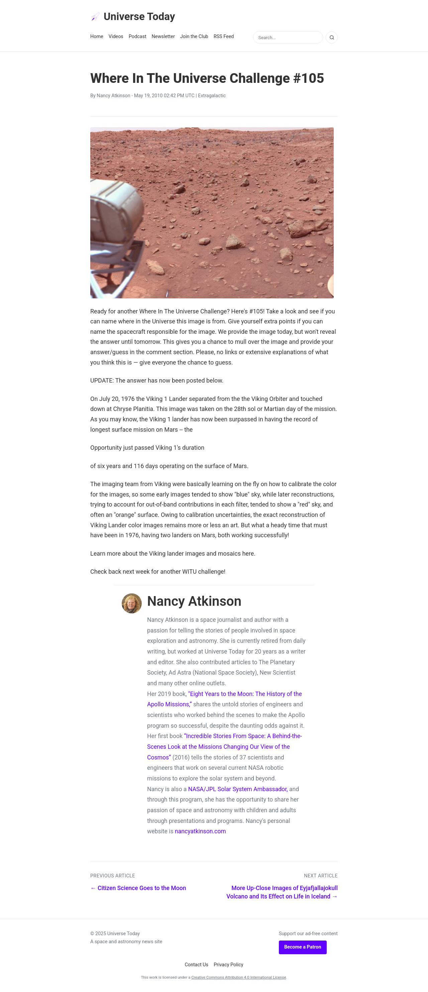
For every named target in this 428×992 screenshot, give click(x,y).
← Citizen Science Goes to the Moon (138, 888)
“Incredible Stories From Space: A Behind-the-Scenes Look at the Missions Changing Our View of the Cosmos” (224, 747)
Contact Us (196, 965)
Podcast (137, 37)
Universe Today (133, 17)
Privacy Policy (228, 965)
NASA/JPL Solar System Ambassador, (238, 789)
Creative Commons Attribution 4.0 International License (238, 978)
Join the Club (194, 37)
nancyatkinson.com (200, 832)
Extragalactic (212, 96)
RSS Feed (224, 37)
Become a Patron (302, 948)
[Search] (332, 38)
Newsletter (163, 37)
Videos (116, 37)
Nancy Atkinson (113, 96)
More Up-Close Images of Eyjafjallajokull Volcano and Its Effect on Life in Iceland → (282, 892)
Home (96, 37)
